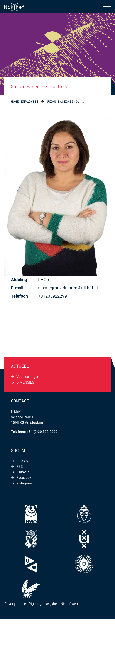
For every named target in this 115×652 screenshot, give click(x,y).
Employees (30, 101)
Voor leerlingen (27, 377)
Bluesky (22, 461)
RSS (19, 466)
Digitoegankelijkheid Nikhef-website (56, 604)
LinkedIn (22, 472)
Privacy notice (15, 604)
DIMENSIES (25, 382)
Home (15, 101)
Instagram (24, 483)
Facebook (23, 478)
